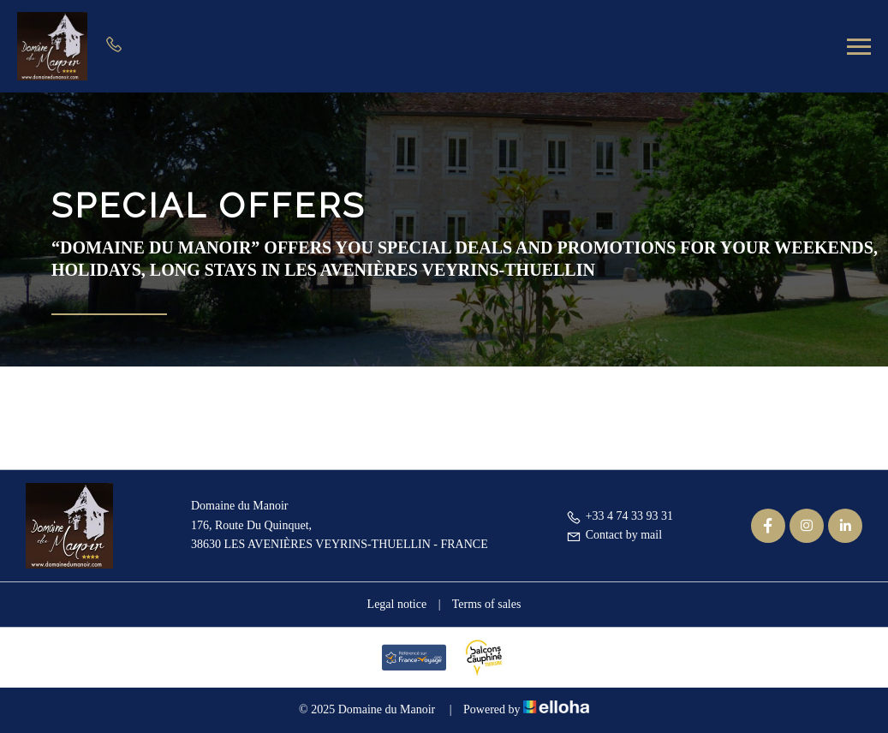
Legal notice (397, 604)
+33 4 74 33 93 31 (619, 516)
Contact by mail (614, 534)
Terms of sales (486, 604)
